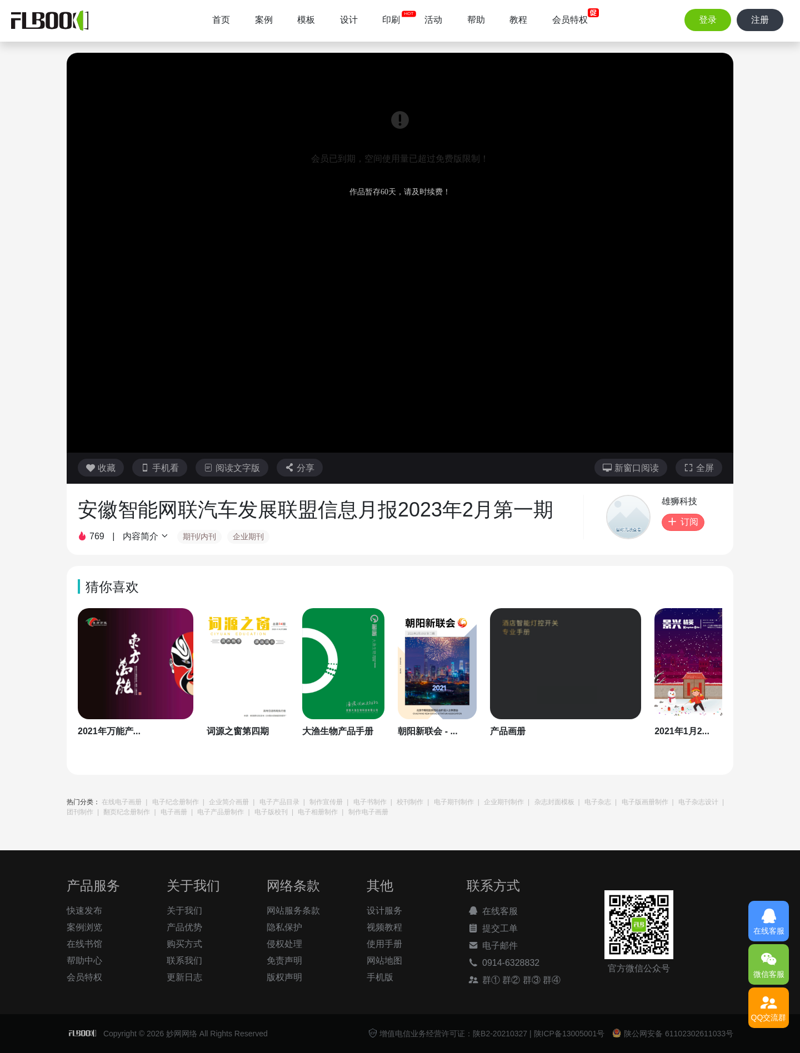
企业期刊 (248, 536)
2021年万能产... (109, 731)
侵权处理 (284, 944)
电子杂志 (597, 802)
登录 (708, 19)
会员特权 (570, 19)
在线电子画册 (122, 802)
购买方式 (184, 944)
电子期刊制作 (454, 802)
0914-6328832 (503, 962)
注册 (760, 19)
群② (511, 980)
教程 (518, 19)
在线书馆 (84, 944)
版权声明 (284, 977)
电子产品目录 (279, 802)
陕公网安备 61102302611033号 (672, 1033)
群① (483, 979)
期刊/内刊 (199, 536)
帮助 (476, 19)
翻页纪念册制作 (126, 812)
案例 (264, 19)
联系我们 (184, 960)
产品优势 (184, 927)
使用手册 (384, 944)
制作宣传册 (326, 802)
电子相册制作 (318, 812)
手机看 (160, 468)
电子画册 (174, 812)
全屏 (699, 468)
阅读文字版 (232, 468)
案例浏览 (84, 927)
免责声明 (284, 960)
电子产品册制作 (220, 812)
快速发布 (84, 910)
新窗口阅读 (631, 468)
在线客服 (492, 910)
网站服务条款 (293, 910)
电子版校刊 (271, 812)
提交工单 (492, 928)
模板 (306, 19)
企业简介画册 (229, 802)
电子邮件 (492, 945)
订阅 (683, 522)
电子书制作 (370, 802)
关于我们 (184, 910)
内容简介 (146, 536)
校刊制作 (410, 802)
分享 (299, 468)
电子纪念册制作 (175, 802)
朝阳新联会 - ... (428, 731)
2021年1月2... (681, 731)
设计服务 (384, 910)
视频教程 (384, 927)
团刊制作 (80, 812)
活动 (433, 19)
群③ (532, 980)
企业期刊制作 (504, 802)
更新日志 (184, 977)
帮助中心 (84, 960)
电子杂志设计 (698, 802)
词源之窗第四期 (238, 731)
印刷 (391, 19)
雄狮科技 (679, 501)
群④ (552, 980)
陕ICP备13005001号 (569, 1033)
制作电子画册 (368, 812)
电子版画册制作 (645, 802)
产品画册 (508, 731)
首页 (221, 19)
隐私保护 (284, 927)
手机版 (380, 977)
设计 (349, 19)
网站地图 (384, 960)
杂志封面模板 (554, 802)
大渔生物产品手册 (337, 731)
